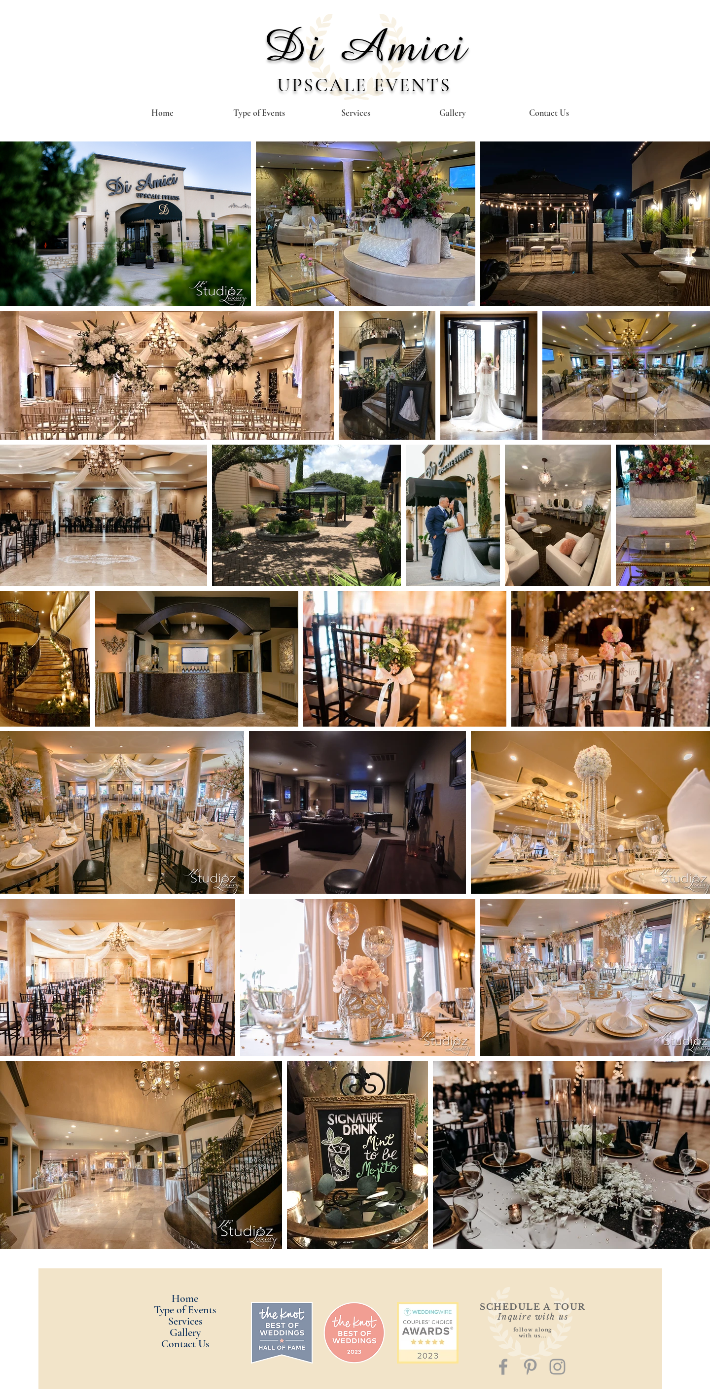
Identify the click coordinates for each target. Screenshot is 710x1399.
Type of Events (185, 1310)
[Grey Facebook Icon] (503, 1366)
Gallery (185, 1332)
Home (185, 1298)
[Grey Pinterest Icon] (530, 1366)
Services (185, 1321)
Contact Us (185, 1344)
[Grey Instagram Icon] (557, 1366)
